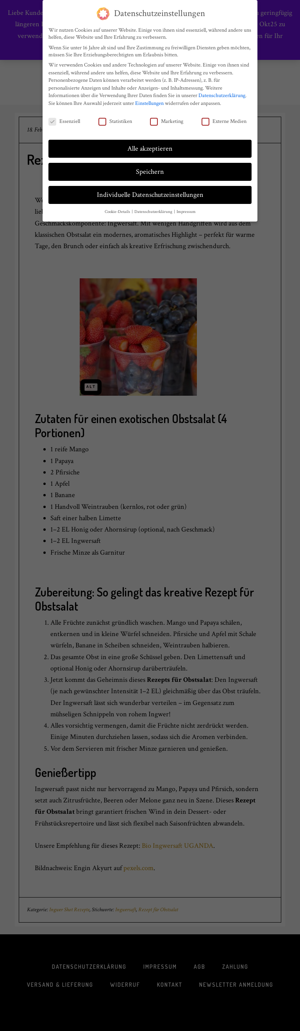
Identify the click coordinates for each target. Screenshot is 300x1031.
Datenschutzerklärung (221, 92)
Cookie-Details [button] (118, 209)
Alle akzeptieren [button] (150, 145)
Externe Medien (224, 118)
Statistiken (115, 118)
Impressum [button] (186, 209)
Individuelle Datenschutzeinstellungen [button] (150, 191)
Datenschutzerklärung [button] (153, 209)
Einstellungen (149, 100)
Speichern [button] (150, 168)
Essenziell (64, 118)
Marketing (166, 118)
